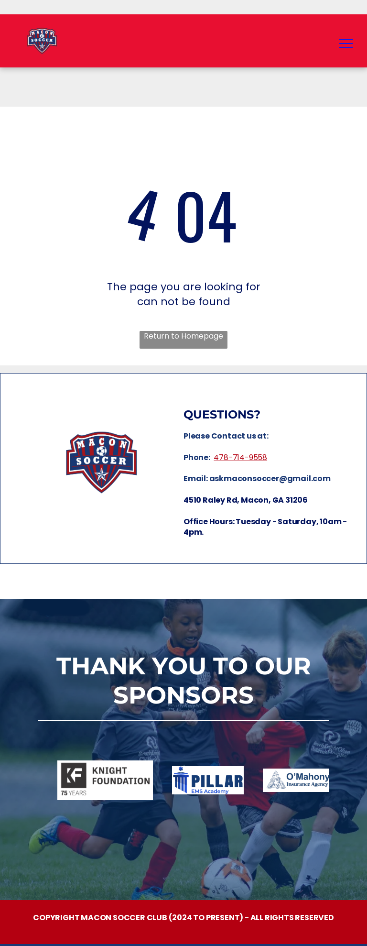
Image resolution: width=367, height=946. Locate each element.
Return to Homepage (183, 336)
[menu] (346, 43)
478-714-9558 (240, 457)
